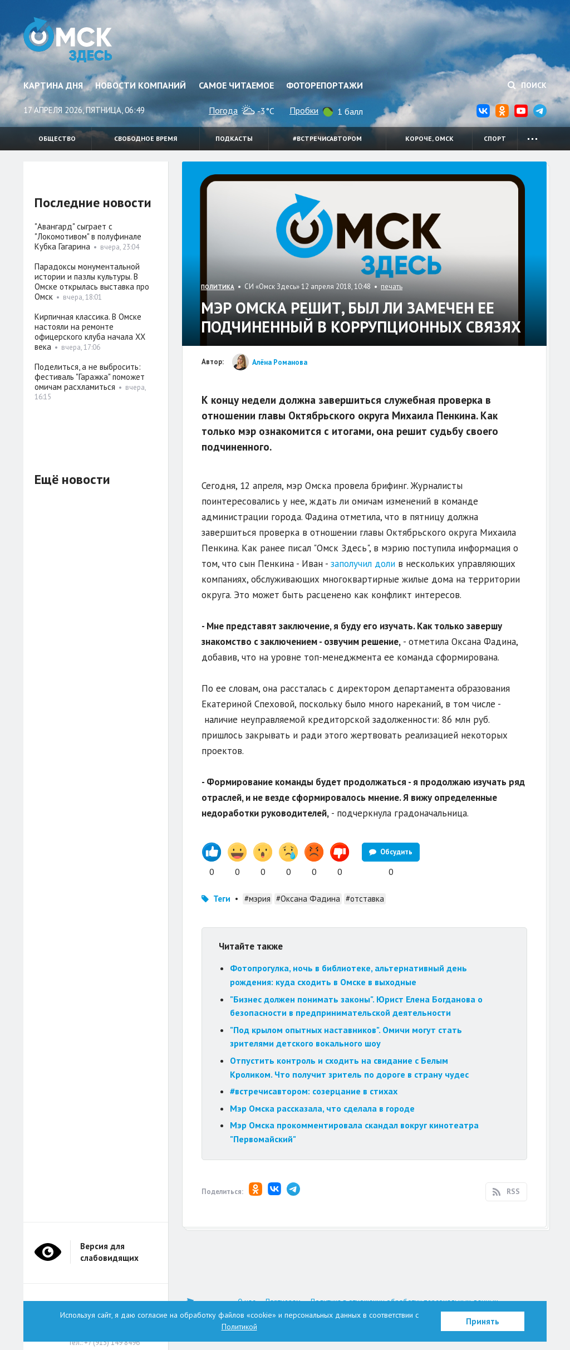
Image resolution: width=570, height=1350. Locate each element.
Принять (482, 1321)
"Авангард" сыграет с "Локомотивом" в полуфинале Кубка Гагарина (88, 236)
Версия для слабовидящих (109, 1252)
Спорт (495, 138)
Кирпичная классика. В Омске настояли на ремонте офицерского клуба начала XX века (90, 331)
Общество (57, 138)
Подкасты (234, 138)
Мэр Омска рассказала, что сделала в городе (322, 1108)
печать (391, 286)
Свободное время (145, 138)
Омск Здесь (69, 40)
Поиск (527, 85)
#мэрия (257, 898)
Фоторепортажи (324, 85)
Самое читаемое (236, 85)
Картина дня (53, 85)
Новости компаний (140, 85)
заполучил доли (363, 563)
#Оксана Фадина (308, 898)
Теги (221, 898)
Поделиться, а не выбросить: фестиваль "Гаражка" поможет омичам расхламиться (90, 376)
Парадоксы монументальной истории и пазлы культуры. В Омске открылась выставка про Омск (92, 281)
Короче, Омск (429, 138)
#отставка (365, 898)
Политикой (239, 1327)
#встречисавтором (327, 138)
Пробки (303, 110)
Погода (223, 110)
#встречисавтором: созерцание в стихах (313, 1091)
